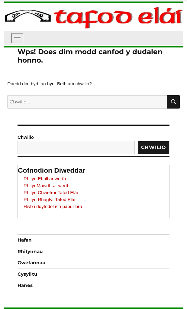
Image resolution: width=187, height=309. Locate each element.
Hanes (25, 285)
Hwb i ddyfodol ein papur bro (53, 206)
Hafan (25, 240)
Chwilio (26, 137)
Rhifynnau (30, 251)
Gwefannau (31, 262)
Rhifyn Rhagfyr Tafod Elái (49, 199)
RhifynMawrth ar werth (46, 185)
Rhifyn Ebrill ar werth (45, 178)
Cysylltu (27, 274)
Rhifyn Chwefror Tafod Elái (51, 192)
